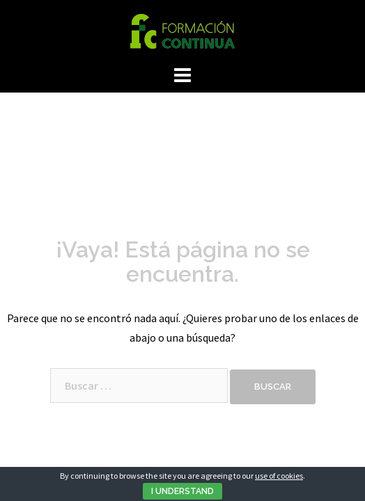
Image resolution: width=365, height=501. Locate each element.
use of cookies (279, 475)
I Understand (182, 491)
